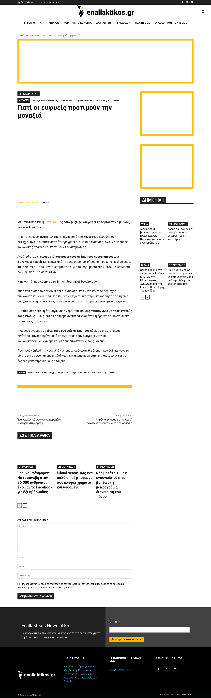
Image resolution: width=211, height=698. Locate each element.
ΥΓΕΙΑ (144, 224)
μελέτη (116, 100)
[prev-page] (19, 505)
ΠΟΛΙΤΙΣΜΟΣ (177, 265)
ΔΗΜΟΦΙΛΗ (153, 200)
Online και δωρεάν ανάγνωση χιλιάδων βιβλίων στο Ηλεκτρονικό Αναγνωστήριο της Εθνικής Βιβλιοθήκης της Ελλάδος (152, 280)
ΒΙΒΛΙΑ (145, 265)
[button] (203, 12)
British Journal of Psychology (45, 100)
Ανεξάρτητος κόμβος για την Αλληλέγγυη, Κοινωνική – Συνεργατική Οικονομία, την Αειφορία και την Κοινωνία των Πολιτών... (80, 674)
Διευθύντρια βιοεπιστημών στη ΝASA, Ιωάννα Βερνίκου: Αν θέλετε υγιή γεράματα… (152, 235)
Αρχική (20, 35)
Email (114, 621)
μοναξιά (50, 222)
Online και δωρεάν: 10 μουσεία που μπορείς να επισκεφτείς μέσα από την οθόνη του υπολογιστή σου (180, 276)
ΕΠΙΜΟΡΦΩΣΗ (33, 35)
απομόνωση (66, 100)
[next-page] (25, 505)
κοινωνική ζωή (102, 100)
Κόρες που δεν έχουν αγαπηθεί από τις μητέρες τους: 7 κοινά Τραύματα (180, 234)
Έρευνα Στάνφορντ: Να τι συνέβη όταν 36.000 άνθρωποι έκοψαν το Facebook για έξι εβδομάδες (34, 482)
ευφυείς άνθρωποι (84, 100)
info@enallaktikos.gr (120, 669)
